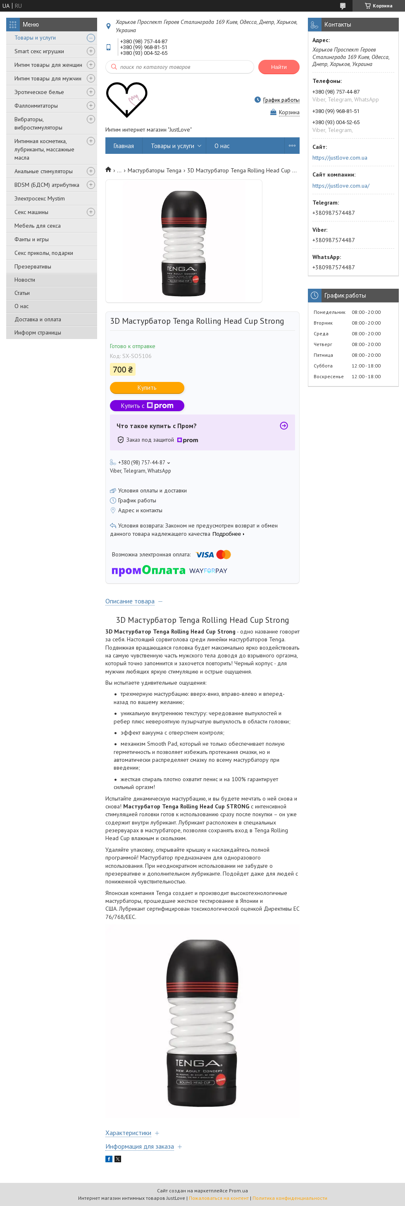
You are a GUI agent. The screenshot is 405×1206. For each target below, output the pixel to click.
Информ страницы (37, 332)
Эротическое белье (39, 92)
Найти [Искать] (279, 67)
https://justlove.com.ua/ (340, 185)
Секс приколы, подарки (43, 253)
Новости (24, 279)
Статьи (22, 293)
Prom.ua (238, 1190)
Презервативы (32, 266)
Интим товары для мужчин (47, 78)
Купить (147, 387)
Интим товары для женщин (48, 64)
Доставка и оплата (37, 319)
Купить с (147, 406)
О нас (21, 306)
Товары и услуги (35, 37)
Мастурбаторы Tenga (154, 170)
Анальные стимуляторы (43, 171)
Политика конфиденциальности (290, 1198)
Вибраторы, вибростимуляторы (38, 123)
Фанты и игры (31, 239)
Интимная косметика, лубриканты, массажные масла (44, 149)
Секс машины (31, 212)
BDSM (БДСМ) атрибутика (46, 184)
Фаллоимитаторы (36, 105)
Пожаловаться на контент (219, 1198)
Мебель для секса (37, 225)
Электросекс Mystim (39, 198)
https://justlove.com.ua (339, 157)
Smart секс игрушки (39, 51)
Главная (124, 146)
